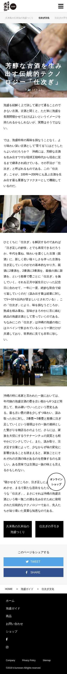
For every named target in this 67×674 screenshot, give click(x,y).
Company (10, 660)
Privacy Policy (29, 660)
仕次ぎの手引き (49, 526)
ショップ (11, 631)
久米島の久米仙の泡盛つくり (19, 18)
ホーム (10, 600)
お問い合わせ (14, 623)
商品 (9, 616)
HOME (9, 589)
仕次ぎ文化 (44, 18)
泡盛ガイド (27, 589)
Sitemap (47, 660)
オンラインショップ (56, 482)
